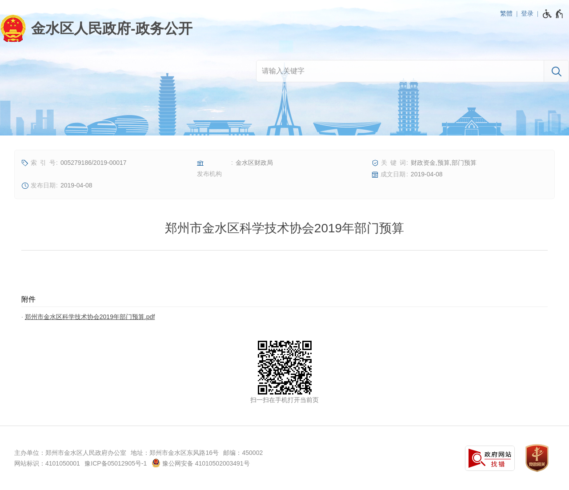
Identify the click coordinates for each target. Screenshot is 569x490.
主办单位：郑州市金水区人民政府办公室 (70, 452)
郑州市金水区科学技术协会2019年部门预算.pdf (90, 316)
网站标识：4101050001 (47, 463)
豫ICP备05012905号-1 (115, 463)
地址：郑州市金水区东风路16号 (175, 452)
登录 (527, 13)
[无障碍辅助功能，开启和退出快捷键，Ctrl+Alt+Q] (553, 13)
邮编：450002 (243, 452)
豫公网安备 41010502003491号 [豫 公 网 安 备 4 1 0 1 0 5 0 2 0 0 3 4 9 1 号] (201, 462)
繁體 (506, 13)
